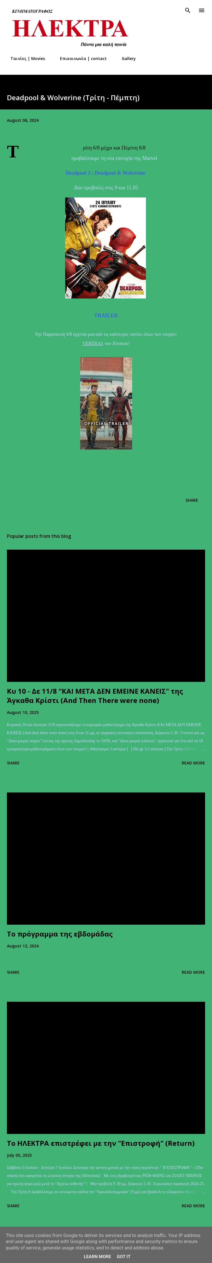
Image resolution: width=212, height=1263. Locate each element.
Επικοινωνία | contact (80, 58)
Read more (193, 763)
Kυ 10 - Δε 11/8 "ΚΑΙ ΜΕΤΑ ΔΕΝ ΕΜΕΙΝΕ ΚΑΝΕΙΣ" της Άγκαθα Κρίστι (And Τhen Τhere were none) (95, 695)
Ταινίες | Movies (24, 58)
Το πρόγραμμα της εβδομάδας (60, 934)
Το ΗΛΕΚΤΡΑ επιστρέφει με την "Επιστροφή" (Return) (101, 1143)
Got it (123, 1256)
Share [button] (191, 500)
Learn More (97, 1256)
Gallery (125, 58)
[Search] (187, 10)
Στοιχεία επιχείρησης (170, 58)
